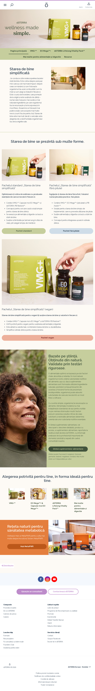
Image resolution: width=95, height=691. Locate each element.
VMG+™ (33, 51)
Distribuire (7, 566)
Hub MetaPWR (26, 546)
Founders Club (8, 645)
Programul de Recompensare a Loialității (62, 611)
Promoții (51, 614)
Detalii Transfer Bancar (56, 620)
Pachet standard (23, 231)
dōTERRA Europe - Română (78, 667)
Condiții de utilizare (47, 679)
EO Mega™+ (45, 51)
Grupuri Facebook (54, 639)
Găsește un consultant (31, 591)
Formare (6, 636)
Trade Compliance (47, 685)
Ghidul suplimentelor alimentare (68, 449)
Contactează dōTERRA (63, 591)
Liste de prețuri (53, 608)
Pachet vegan (48, 338)
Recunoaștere (8, 639)
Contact (50, 636)
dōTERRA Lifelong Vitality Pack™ (69, 51)
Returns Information (54, 626)
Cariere (6, 617)
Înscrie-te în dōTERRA (55, 642)
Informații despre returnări (47, 682)
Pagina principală (19, 51)
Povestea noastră (9, 608)
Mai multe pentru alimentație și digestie (42, 57)
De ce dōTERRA (9, 611)
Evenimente (52, 617)
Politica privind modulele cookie (47, 673)
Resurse (68, 57)
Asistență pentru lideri (11, 648)
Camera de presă (9, 614)
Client (50, 623)
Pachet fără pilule (71, 231)
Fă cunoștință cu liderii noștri (13, 642)
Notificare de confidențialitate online (47, 676)
